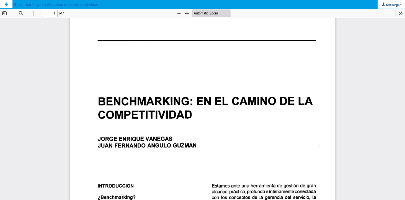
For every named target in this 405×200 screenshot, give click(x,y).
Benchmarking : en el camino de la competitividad (56, 4)
